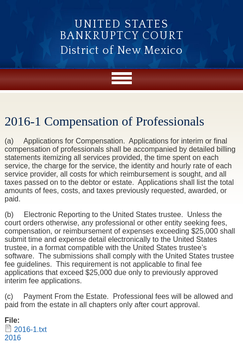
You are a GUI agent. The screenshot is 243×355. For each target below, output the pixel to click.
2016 (13, 338)
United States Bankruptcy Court (122, 30)
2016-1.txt (30, 329)
